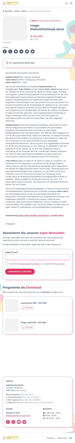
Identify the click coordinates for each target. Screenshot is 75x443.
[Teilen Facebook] (5, 51)
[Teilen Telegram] (21, 51)
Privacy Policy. (59, 264)
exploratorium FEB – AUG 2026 (34, 303)
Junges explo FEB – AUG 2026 (33, 323)
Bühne (24, 11)
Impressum (51, 438)
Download (27, 308)
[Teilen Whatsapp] (27, 51)
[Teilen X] (10, 51)
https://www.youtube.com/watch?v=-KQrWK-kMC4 (41, 215)
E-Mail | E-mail (11, 252)
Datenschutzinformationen (30, 264)
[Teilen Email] (33, 51)
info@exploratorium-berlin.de (18, 416)
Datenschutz (62, 438)
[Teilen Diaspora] (16, 51)
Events (17, 11)
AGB (70, 438)
